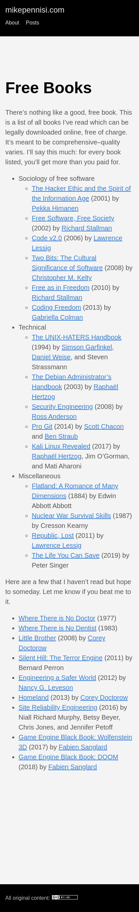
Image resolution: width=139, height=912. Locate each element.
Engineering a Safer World (57, 677)
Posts (32, 22)
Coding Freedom (56, 307)
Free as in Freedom (61, 287)
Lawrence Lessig (56, 545)
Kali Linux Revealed (61, 446)
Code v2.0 (47, 238)
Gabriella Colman (57, 317)
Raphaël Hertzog (56, 456)
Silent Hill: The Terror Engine (61, 657)
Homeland (34, 697)
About (12, 22)
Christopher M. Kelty (62, 277)
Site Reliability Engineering (58, 707)
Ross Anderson (54, 416)
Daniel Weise (51, 357)
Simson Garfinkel (87, 347)
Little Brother (37, 638)
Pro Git (42, 426)
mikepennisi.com (35, 9)
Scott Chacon (104, 426)
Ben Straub (61, 436)
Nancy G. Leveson (46, 687)
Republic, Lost (53, 535)
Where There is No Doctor (57, 618)
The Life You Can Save (66, 555)
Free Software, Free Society (73, 218)
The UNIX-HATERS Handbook (76, 337)
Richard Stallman (87, 228)
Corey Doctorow (104, 697)
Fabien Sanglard (83, 747)
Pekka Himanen (55, 208)
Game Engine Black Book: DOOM (68, 757)
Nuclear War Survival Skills (71, 515)
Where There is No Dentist (57, 628)
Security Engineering (62, 406)
